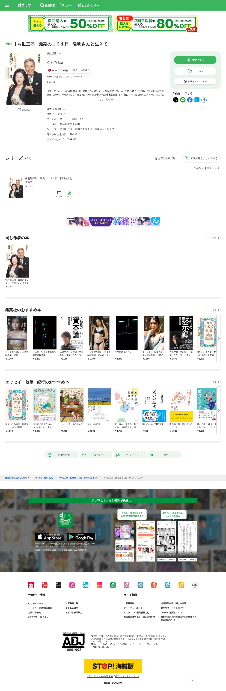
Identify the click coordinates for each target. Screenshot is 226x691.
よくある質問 (71, 608)
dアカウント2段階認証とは (136, 612)
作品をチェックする (197, 81)
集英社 (61, 113)
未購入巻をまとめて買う (204, 158)
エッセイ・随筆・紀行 (72, 119)
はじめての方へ (35, 603)
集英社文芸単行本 (70, 124)
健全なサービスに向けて (172, 608)
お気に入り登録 (166, 158)
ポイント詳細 (79, 70)
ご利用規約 (129, 603)
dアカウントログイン (38, 617)
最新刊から (214, 168)
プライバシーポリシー (134, 608)
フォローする (59, 53)
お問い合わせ (34, 612)
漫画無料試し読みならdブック (17, 478)
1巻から (199, 168)
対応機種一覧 (71, 603)
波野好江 (51, 53)
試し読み (26, 110)
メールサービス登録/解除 (40, 608)
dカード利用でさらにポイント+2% (63, 76)
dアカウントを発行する (100, 676)
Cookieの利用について (172, 612)
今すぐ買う (198, 60)
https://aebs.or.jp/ (101, 647)
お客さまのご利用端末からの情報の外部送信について (179, 618)
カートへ (198, 71)
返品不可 (51, 82)
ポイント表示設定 (73, 612)
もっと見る (211, 238)
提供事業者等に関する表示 (173, 603)
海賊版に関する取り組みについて (139, 617)
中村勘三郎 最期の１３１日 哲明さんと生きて (48, 180)
